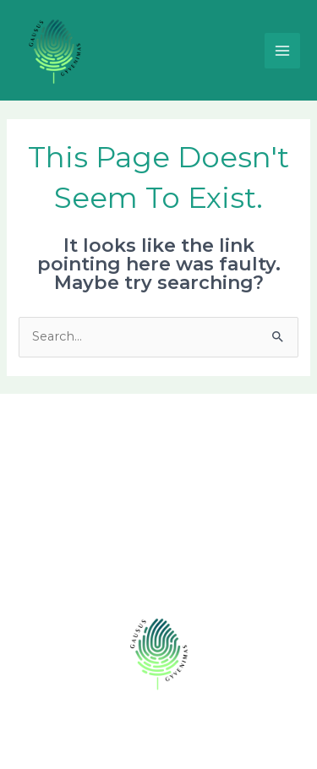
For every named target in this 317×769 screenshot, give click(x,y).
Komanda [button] (158, 540)
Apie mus (158, 458)
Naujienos (158, 513)
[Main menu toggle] (282, 50)
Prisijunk (158, 567)
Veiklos (158, 486)
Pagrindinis (158, 431)
